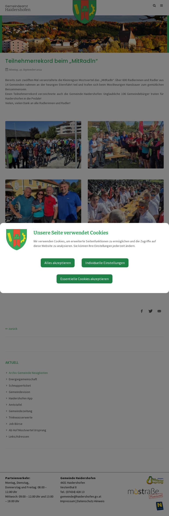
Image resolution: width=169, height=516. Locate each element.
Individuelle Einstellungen (105, 263)
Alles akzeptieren (57, 263)
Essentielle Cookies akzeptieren (84, 279)
